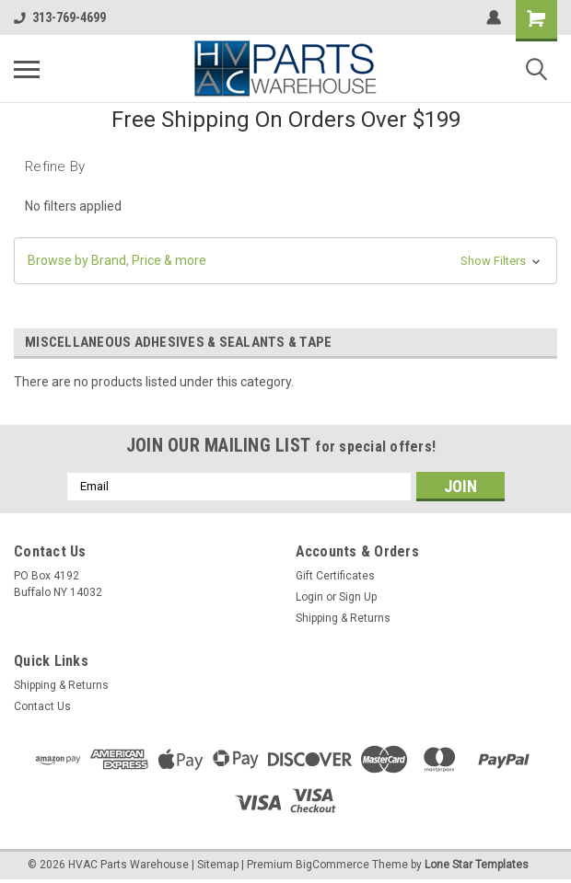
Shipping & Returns (343, 618)
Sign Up (358, 597)
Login (309, 597)
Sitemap (218, 864)
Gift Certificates (335, 575)
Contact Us (42, 706)
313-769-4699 (60, 17)
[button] (285, 260)
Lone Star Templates (477, 864)
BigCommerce (332, 864)
